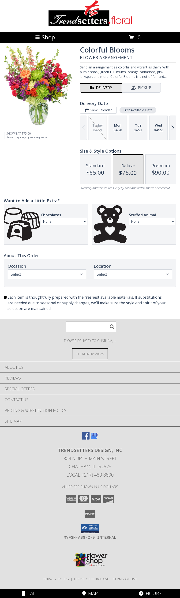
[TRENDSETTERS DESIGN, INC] (90, 25)
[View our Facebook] (86, 438)
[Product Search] (91, 326)
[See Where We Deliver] (90, 353)
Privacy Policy (56, 579)
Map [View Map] (90, 593)
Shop (45, 37)
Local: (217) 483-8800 (90, 475)
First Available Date (138, 110)
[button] (90, 528)
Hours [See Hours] (150, 593)
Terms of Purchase (91, 579)
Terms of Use (125, 579)
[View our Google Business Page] (94, 438)
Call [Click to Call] (30, 593)
